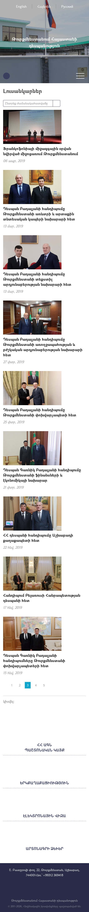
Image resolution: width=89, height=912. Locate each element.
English (21, 6)
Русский (67, 6)
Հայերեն (44, 6)
